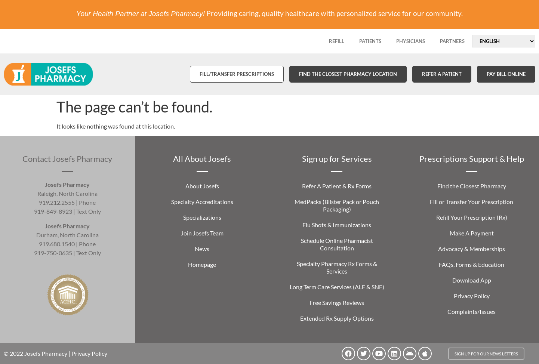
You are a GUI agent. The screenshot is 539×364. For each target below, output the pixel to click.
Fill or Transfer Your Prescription (471, 201)
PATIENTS (370, 41)
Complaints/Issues (471, 311)
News (202, 248)
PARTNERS (452, 41)
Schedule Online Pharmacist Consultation (337, 244)
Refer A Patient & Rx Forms (337, 185)
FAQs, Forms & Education (471, 264)
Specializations (202, 217)
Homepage (202, 264)
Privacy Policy (472, 295)
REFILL (336, 41)
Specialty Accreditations (202, 201)
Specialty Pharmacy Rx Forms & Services (337, 267)
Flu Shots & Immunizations (336, 224)
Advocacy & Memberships (471, 248)
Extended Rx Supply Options (337, 318)
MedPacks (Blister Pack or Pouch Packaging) (337, 205)
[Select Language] (503, 41)
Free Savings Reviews (336, 302)
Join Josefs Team (202, 233)
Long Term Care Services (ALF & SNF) (337, 286)
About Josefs (202, 185)
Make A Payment (472, 233)
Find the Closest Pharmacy (471, 185)
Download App (471, 280)
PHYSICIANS (410, 41)
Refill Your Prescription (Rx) (471, 217)
